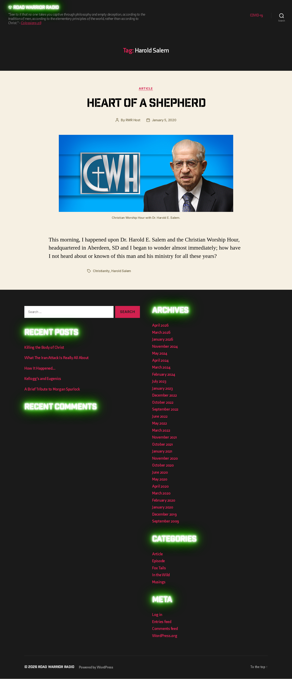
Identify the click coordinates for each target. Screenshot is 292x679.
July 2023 (159, 381)
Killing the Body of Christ (45, 347)
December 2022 (165, 395)
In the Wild (161, 575)
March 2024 (162, 367)
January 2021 (163, 451)
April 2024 (161, 360)
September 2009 (166, 521)
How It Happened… (40, 368)
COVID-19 (256, 15)
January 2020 (163, 507)
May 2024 (160, 353)
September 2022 (166, 409)
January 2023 (163, 388)
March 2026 (162, 332)
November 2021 (165, 437)
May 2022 (160, 423)
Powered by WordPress (98, 667)
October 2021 (163, 444)
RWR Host (133, 120)
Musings (159, 582)
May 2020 (160, 479)
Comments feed (165, 628)
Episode (159, 561)
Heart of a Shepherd (146, 104)
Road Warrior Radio (37, 8)
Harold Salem (121, 271)
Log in (157, 614)
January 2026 (163, 339)
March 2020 (162, 493)
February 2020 (164, 500)
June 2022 (160, 416)
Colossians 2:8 (31, 23)
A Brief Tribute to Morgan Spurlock (53, 389)
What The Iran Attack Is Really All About (57, 357)
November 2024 (165, 346)
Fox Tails (159, 568)
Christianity (101, 271)
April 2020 (161, 486)
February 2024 (164, 374)
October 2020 (163, 465)
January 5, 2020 (164, 120)
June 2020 (160, 472)
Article (146, 89)
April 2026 (161, 325)
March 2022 (161, 430)
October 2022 (163, 402)
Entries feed (162, 621)
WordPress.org (165, 635)
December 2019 (165, 514)
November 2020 (165, 458)
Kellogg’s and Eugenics (43, 378)
